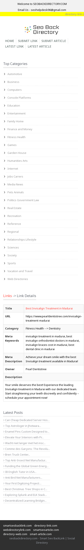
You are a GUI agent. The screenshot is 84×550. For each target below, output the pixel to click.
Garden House (16, 153)
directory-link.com (45, 525)
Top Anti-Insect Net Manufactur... (25, 460)
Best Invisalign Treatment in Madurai (49, 308)
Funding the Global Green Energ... (25, 466)
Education (13, 105)
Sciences (13, 247)
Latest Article (39, 46)
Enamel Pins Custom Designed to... (26, 431)
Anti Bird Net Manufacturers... (22, 477)
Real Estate (14, 208)
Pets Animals (15, 192)
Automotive (14, 74)
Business (13, 82)
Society (12, 255)
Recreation (14, 216)
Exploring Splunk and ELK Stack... (25, 495)
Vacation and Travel (20, 271)
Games (12, 145)
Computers (14, 90)
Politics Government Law (23, 200)
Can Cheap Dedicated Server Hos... (26, 420)
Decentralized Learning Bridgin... (25, 500)
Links (7, 295)
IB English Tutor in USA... (19, 472)
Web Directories (17, 279)
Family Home (15, 121)
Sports (11, 263)
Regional (13, 232)
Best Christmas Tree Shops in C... (25, 489)
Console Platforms (19, 98)
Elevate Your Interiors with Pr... (23, 437)
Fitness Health (16, 137)
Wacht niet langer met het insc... (24, 443)
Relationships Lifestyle (21, 239)
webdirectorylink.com (17, 530)
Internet (12, 168)
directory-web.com (15, 534)
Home (9, 41)
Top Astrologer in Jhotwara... (22, 426)
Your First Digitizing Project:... (22, 483)
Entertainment (16, 113)
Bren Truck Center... (16, 454)
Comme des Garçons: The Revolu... (26, 449)
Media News (15, 184)
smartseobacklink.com (17, 525)
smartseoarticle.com (46, 530)
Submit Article (53, 41)
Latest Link (14, 46)
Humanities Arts (17, 161)
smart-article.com (41, 534)
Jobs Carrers (15, 176)
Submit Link (27, 41)
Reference (14, 224)
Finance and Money (19, 129)
